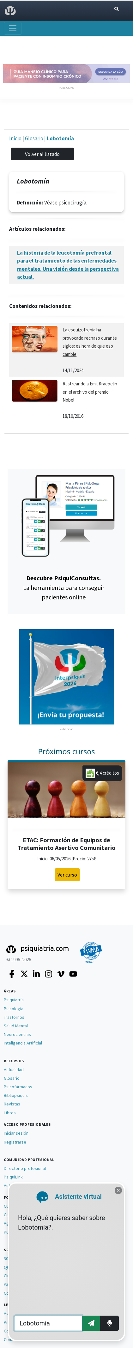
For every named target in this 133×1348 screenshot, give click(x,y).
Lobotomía (60, 138)
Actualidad (14, 1069)
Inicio (15, 138)
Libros (10, 1113)
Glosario (34, 138)
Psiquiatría (14, 1000)
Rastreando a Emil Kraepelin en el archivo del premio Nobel (90, 392)
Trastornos (14, 1017)
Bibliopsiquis (16, 1095)
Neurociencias (17, 1034)
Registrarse (15, 1142)
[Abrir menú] (12, 28)
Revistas (12, 1104)
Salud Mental (16, 1026)
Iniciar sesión (16, 1133)
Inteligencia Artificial (23, 1043)
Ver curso (67, 874)
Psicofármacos (18, 1087)
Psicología (13, 1008)
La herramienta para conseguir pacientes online (63, 587)
